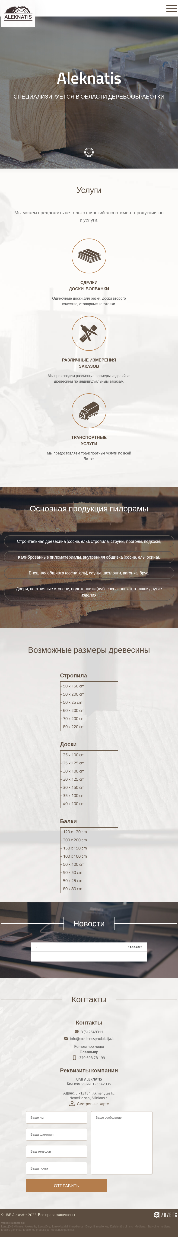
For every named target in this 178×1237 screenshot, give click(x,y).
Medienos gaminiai (62, 1229)
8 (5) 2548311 (92, 1032)
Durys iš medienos (96, 1226)
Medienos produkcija (36, 1229)
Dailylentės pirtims (121, 1226)
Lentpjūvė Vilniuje (12, 1226)
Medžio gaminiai (11, 1229)
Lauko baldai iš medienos (67, 1226)
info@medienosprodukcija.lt (92, 1038)
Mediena (140, 1226)
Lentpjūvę (44, 1226)
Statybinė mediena (158, 1226)
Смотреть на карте (93, 1104)
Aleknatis (30, 1226)
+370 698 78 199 (91, 1057)
